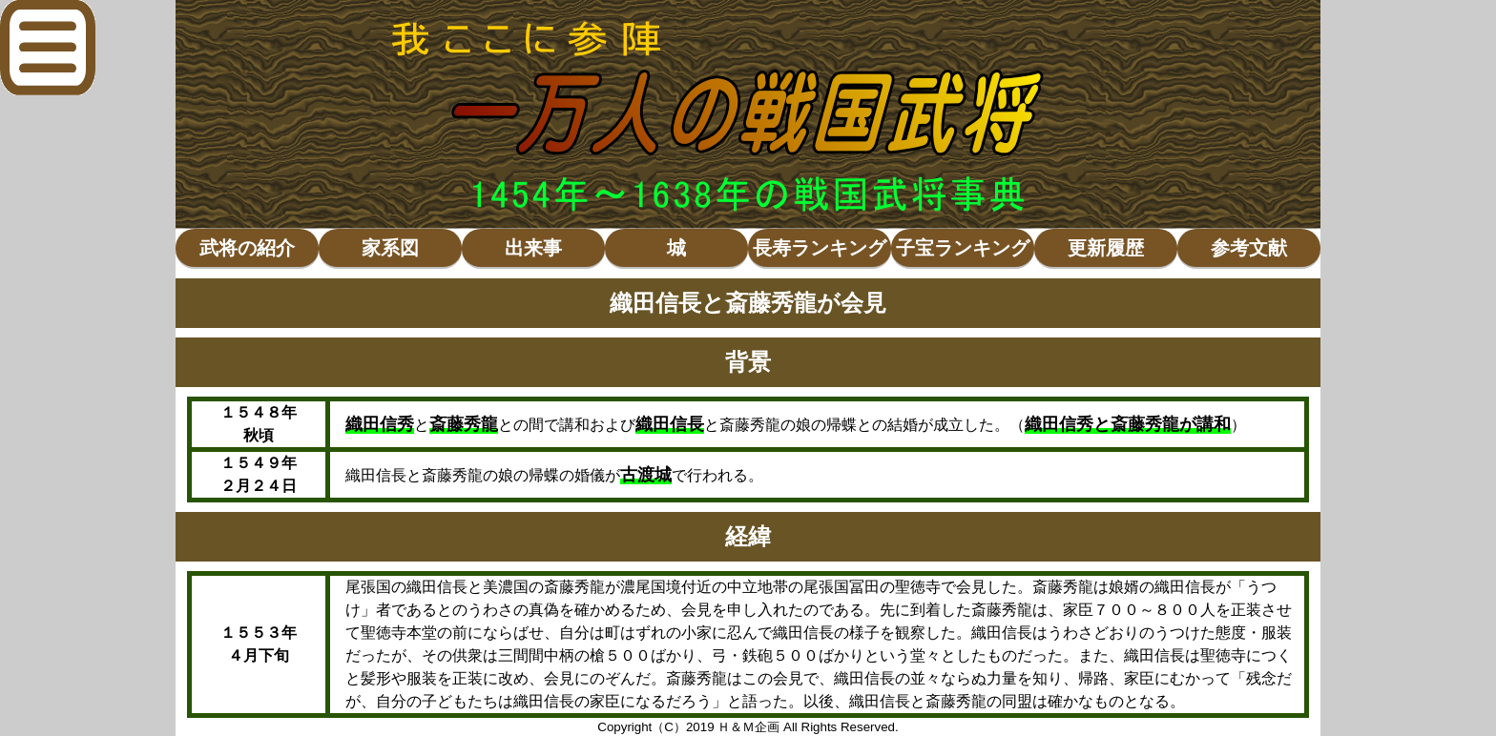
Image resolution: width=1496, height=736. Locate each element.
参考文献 (1249, 247)
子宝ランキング (962, 247)
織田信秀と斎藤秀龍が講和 (1128, 424)
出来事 (533, 247)
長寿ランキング (819, 247)
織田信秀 (379, 424)
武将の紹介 (247, 247)
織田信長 (669, 424)
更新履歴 (1106, 247)
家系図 (390, 247)
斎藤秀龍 (463, 424)
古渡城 (646, 474)
